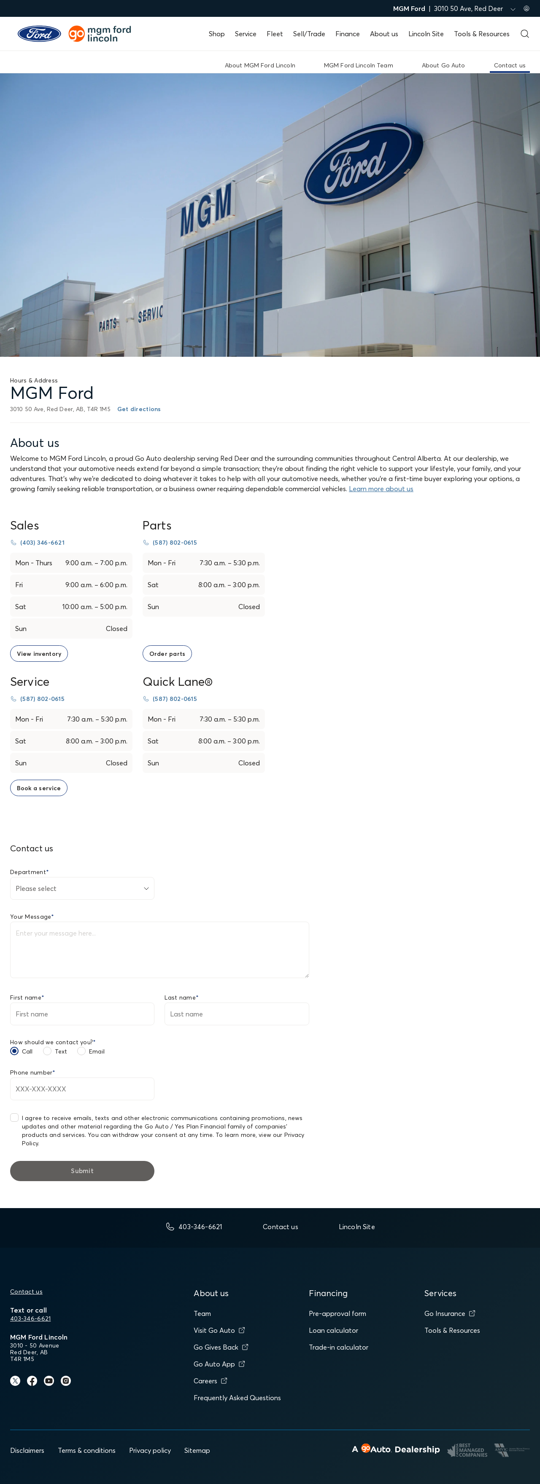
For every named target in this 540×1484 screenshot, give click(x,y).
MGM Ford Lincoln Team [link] (358, 65)
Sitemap (197, 1450)
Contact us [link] (510, 65)
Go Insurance (449, 1313)
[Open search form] (525, 34)
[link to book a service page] (39, 788)
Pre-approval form (337, 1313)
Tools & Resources (482, 33)
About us (384, 33)
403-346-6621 (30, 1318)
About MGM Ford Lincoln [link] (260, 65)
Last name (182, 997)
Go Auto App (219, 1364)
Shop (217, 33)
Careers (210, 1381)
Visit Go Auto (219, 1330)
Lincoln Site (426, 33)
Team (202, 1313)
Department (29, 872)
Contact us (26, 1291)
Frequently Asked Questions (237, 1397)
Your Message (32, 916)
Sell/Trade (309, 33)
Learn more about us (381, 488)
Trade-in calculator (338, 1347)
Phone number (33, 1072)
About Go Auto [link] (443, 65)
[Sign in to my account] (526, 8)
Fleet (275, 33)
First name (27, 997)
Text (61, 1051)
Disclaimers (27, 1450)
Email (97, 1051)
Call (27, 1051)
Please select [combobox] (36, 888)
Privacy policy (150, 1450)
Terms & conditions (87, 1450)
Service (245, 33)
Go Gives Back (221, 1347)
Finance (347, 33)
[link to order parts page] (167, 653)
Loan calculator (333, 1330)
